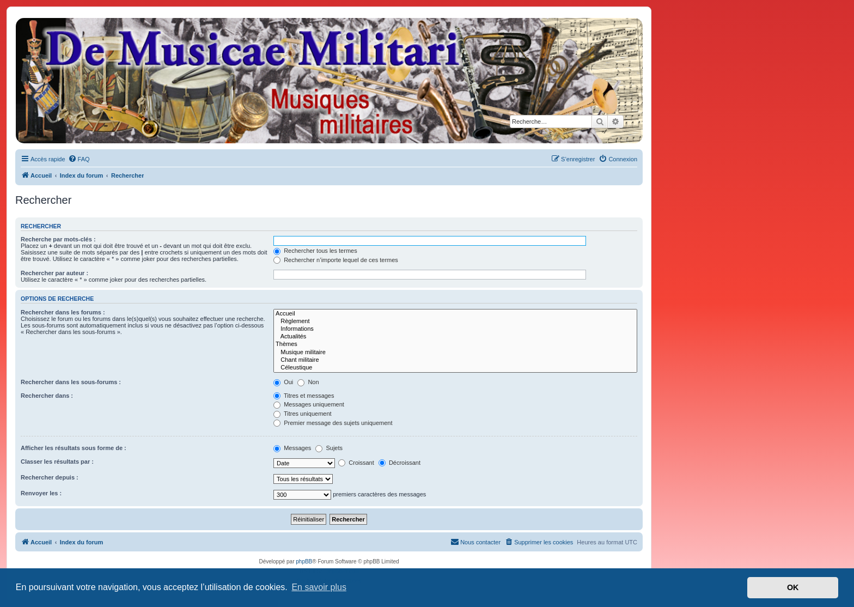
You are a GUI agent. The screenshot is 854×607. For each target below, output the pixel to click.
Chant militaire (455, 360)
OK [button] (793, 587)
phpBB (304, 561)
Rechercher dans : (47, 395)
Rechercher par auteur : (54, 273)
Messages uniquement (308, 404)
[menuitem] (79, 159)
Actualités (455, 337)
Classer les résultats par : (57, 461)
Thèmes (455, 344)
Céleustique (455, 368)
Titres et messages (303, 395)
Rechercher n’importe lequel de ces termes (335, 260)
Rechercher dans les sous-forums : (71, 382)
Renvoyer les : (41, 493)
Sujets (329, 448)
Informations (455, 329)
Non (308, 382)
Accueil (455, 314)
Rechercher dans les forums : (63, 312)
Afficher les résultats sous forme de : (73, 448)
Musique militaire (455, 352)
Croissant (356, 462)
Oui (283, 382)
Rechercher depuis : (49, 477)
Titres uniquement (302, 413)
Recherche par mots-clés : (58, 239)
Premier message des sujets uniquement (332, 423)
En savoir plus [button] (318, 587)
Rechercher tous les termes (315, 250)
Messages (292, 448)
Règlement (455, 321)
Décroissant (399, 462)
